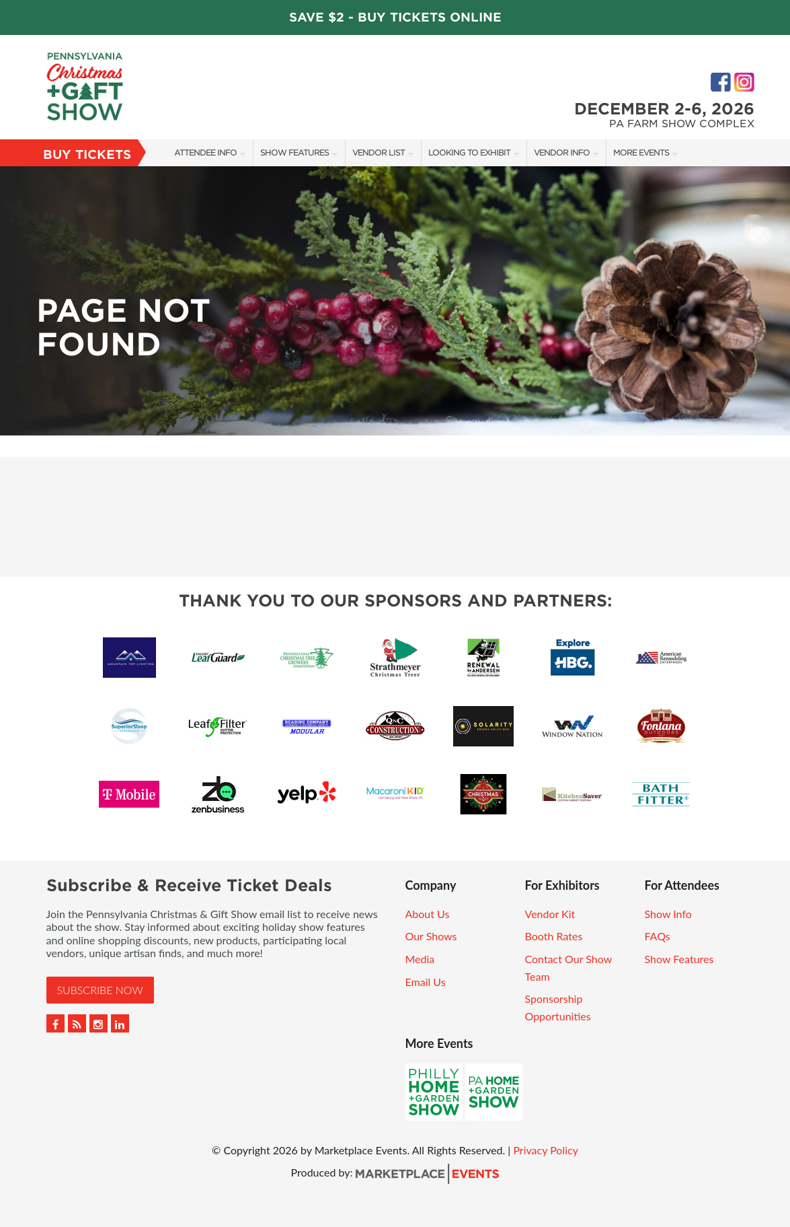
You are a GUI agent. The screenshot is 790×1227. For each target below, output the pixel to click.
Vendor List (378, 152)
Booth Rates (554, 936)
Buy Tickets (87, 154)
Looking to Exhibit (469, 152)
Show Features (294, 152)
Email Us (425, 981)
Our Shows (431, 936)
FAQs (657, 936)
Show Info (668, 913)
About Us (427, 913)
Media (420, 958)
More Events (641, 152)
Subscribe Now (100, 989)
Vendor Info (562, 152)
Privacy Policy (545, 1150)
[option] (395, 300)
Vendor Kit (550, 913)
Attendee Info (205, 152)
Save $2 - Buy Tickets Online (395, 17)
